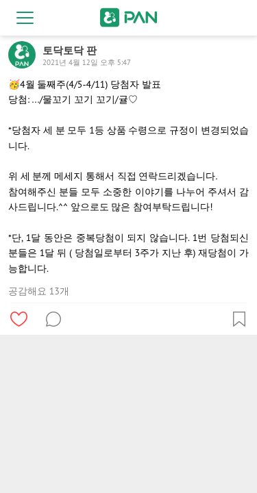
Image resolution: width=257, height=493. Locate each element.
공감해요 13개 (38, 291)
